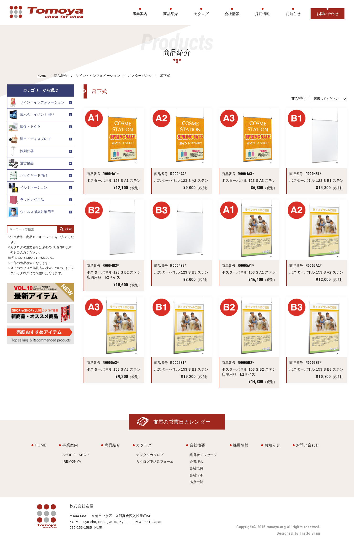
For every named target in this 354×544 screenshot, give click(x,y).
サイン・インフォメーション (98, 76)
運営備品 (21, 163)
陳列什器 (21, 151)
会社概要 (197, 445)
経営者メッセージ (203, 455)
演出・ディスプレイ (30, 139)
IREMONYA (71, 461)
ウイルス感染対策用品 (31, 212)
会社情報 (232, 14)
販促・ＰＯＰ (25, 127)
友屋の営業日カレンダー (182, 422)
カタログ (201, 14)
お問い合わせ (327, 14)
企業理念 (196, 461)
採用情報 (262, 14)
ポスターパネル (140, 76)
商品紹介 (170, 14)
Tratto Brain (310, 533)
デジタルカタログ (150, 455)
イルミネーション (28, 187)
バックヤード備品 (28, 175)
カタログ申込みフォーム (155, 461)
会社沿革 (196, 475)
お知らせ (293, 14)
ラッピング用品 (26, 200)
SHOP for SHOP (75, 455)
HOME (41, 76)
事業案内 (140, 14)
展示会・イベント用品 (31, 114)
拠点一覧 (196, 482)
